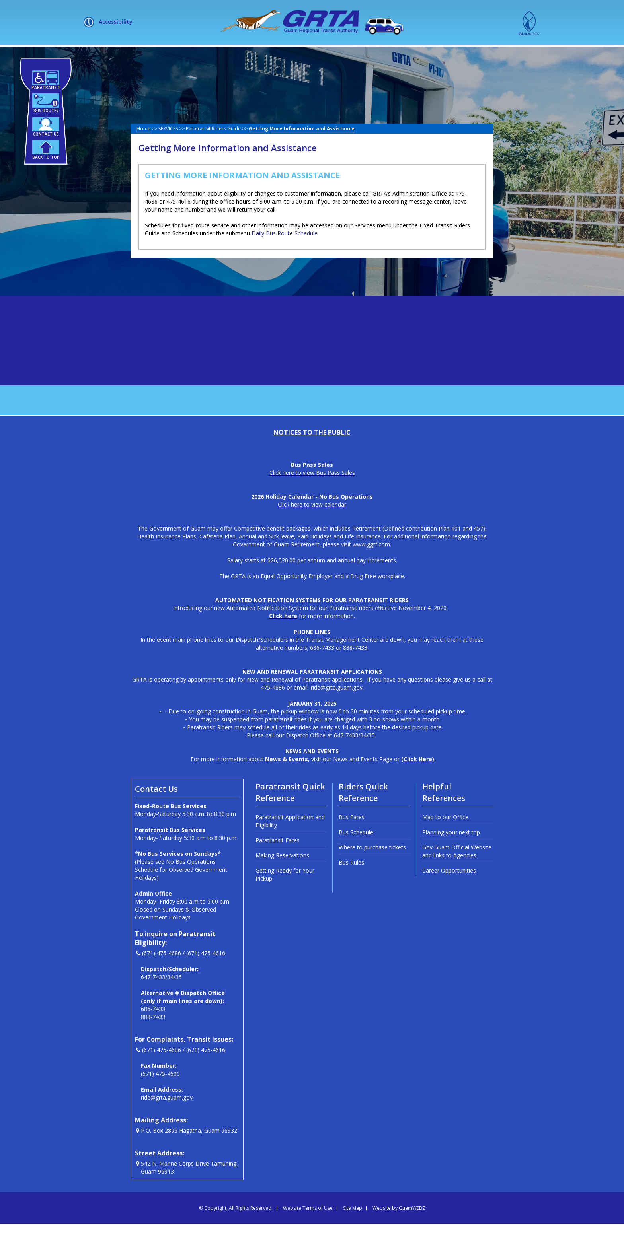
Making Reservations (282, 875)
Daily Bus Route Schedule (285, 253)
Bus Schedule (356, 852)
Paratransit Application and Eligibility (290, 841)
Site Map (352, 1228)
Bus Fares (352, 837)
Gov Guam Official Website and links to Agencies (456, 871)
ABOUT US (198, 55)
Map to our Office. (446, 837)
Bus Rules (351, 882)
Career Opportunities (449, 890)
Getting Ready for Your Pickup (284, 894)
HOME (156, 55)
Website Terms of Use (308, 1228)
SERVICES (249, 55)
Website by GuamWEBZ (398, 1228)
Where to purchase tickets (372, 867)
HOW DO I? (301, 55)
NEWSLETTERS (361, 55)
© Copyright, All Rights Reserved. (236, 1228)
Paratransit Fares (277, 860)
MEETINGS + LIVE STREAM (437, 55)
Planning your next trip (451, 852)
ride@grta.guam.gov (167, 1118)
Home (143, 149)
